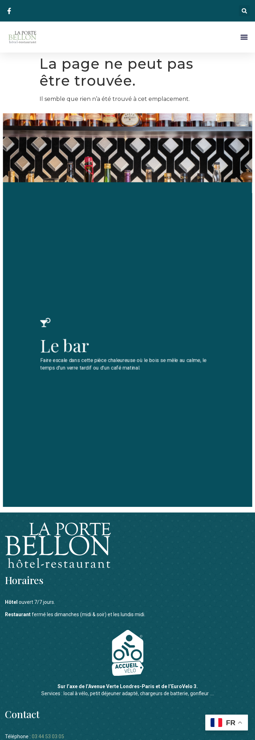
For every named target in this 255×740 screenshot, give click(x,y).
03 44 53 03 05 (48, 731)
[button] (244, 10)
